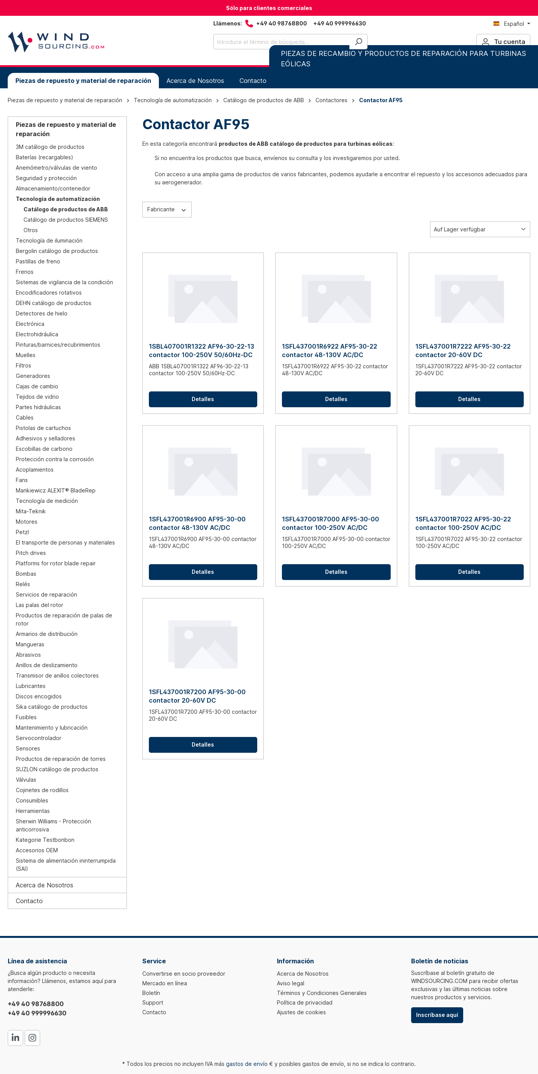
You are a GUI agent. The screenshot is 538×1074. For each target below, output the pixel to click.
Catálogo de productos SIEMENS (66, 219)
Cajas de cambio (37, 386)
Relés (23, 584)
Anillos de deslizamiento (47, 665)
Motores (26, 521)
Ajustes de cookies (301, 1012)
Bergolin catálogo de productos (57, 251)
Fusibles (26, 717)
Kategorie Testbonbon (45, 839)
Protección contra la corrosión (55, 459)
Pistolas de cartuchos (43, 428)
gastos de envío (247, 1064)
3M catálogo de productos (50, 146)
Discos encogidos (39, 696)
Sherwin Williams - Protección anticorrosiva (53, 825)
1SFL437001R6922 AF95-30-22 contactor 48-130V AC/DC (329, 350)
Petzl (22, 532)
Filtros (23, 365)
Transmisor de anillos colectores (57, 675)
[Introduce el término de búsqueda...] (281, 41)
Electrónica (30, 323)
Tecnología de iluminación (49, 240)
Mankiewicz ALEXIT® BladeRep (56, 490)
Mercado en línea (164, 983)
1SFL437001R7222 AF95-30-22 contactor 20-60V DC (463, 350)
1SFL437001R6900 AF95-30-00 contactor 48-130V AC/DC (197, 523)
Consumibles (32, 800)
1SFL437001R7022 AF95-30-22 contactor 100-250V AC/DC (463, 523)
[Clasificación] (480, 229)
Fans (22, 480)
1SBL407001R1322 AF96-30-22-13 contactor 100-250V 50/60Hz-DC (201, 350)
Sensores (28, 748)
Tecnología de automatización (58, 199)
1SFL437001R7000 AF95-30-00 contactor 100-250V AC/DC (330, 523)
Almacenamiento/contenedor (53, 188)
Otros (31, 230)
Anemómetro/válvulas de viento (56, 167)
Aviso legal (290, 983)
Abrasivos (28, 654)
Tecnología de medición (47, 500)
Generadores (33, 376)
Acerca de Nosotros (44, 885)
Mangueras (30, 644)
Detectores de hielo (41, 313)
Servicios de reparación (46, 594)
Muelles (25, 355)
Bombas (26, 573)
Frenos (25, 271)
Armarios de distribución (47, 634)
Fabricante (167, 209)
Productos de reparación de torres (61, 758)
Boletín (151, 993)
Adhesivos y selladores (45, 438)
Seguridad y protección (46, 178)
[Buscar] (358, 41)
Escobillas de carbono (44, 448)
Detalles (203, 399)
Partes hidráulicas (38, 407)
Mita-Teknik (31, 511)
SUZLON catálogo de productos (57, 769)
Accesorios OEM (37, 850)
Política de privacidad (304, 1002)
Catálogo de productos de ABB (66, 209)
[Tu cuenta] (503, 41)
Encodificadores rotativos (49, 292)
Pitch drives (31, 553)
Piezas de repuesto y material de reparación (66, 129)
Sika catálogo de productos (52, 706)
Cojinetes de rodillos (42, 790)
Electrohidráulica (37, 334)
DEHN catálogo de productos (53, 303)
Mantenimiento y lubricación (52, 727)
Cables (25, 417)
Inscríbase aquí (437, 1015)
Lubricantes (31, 686)
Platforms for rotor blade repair (56, 563)
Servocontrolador (38, 738)
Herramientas (33, 811)
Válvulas (26, 779)
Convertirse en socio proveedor (183, 973)
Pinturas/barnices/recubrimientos (58, 344)
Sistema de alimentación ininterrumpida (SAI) (66, 864)
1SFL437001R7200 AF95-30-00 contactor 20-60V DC (197, 696)
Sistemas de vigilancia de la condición (64, 282)
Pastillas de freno (38, 261)
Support (152, 1002)
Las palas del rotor (39, 605)
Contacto (29, 901)
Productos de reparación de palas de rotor (64, 619)
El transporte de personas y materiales (65, 542)
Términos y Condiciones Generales (322, 993)
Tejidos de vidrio (37, 396)
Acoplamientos (35, 469)
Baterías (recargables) (44, 157)
